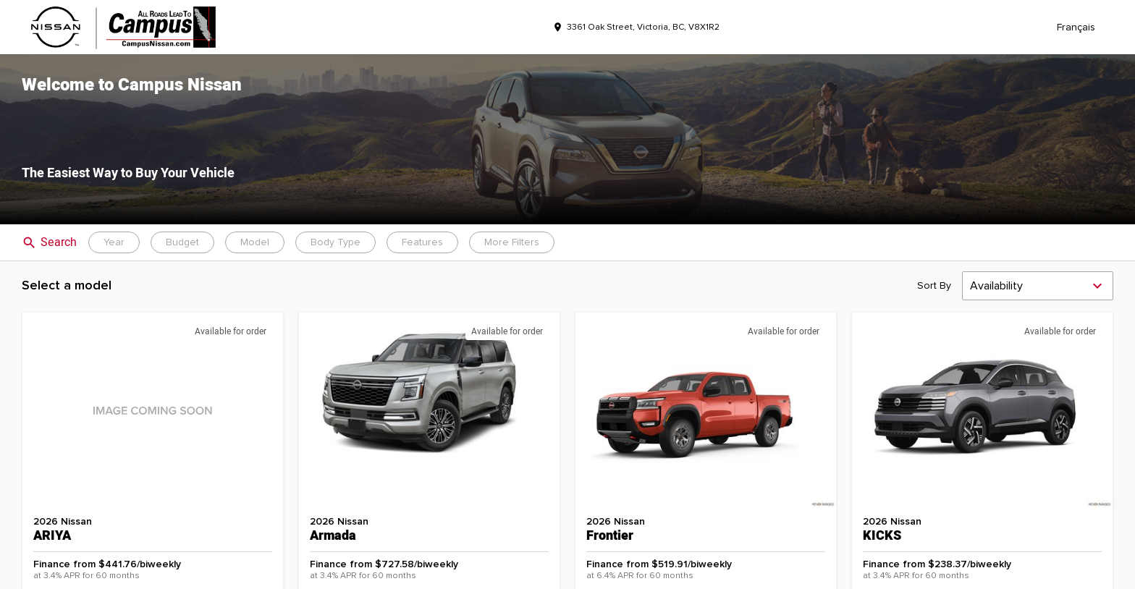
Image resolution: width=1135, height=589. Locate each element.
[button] (567, 139)
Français (1076, 27)
